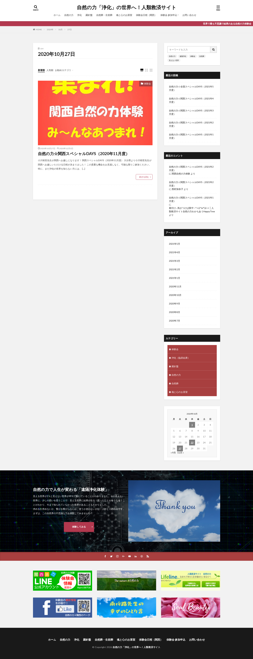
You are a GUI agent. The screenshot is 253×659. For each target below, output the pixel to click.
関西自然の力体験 (181, 173)
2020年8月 (174, 312)
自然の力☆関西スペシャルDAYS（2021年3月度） (191, 112)
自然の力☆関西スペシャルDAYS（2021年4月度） (191, 100)
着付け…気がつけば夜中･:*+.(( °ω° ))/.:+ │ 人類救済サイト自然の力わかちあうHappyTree (192, 210)
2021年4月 (174, 252)
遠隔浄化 (183, 56)
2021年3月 (174, 260)
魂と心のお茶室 (124, 15)
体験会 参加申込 (168, 15)
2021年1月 (174, 278)
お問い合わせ (189, 15)
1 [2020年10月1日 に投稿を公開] (192, 424)
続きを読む (144, 177)
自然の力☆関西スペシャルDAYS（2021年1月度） (191, 136)
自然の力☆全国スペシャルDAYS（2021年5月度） (191, 88)
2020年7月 (174, 320)
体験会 (147, 83)
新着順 (41, 70)
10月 (60, 29)
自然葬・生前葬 (104, 15)
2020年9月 (174, 303)
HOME (39, 29)
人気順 (49, 70)
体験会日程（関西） (146, 15)
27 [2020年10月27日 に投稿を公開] (180, 448)
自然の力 (68, 15)
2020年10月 (175, 295)
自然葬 (201, 56)
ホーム (57, 15)
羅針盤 (89, 15)
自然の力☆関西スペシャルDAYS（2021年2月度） (191, 124)
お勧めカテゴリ (63, 70)
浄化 (79, 15)
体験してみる (79, 526)
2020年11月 (175, 286)
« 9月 (173, 452)
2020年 (50, 29)
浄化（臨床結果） (181, 357)
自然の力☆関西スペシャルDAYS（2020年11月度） (84, 153)
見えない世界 (174, 60)
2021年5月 (174, 243)
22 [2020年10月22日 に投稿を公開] (192, 442)
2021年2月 (174, 269)
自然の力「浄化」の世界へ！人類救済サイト (126, 7)
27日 (69, 29)
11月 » (180, 452)
